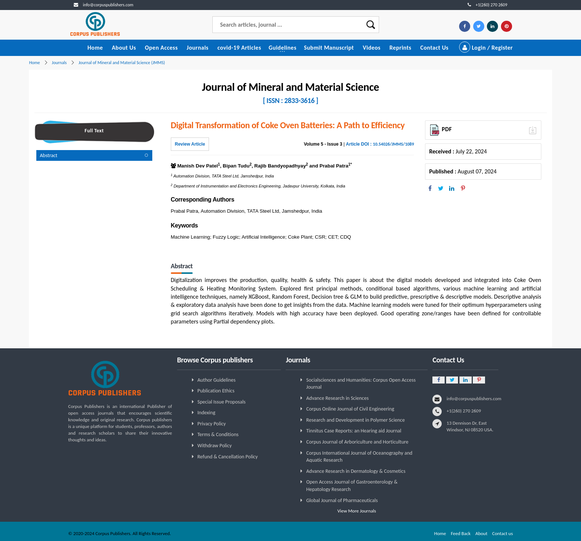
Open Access (161, 47)
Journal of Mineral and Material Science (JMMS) (122, 62)
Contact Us (434, 47)
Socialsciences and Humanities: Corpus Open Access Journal (360, 384)
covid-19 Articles (239, 47)
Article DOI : (380, 144)
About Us (124, 47)
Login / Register (486, 47)
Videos (372, 47)
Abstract (48, 155)
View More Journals (357, 511)
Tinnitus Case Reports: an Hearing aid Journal (353, 431)
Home (95, 47)
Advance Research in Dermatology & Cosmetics (355, 471)
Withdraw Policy (214, 445)
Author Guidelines (216, 380)
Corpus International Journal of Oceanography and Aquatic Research (359, 457)
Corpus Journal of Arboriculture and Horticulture (357, 442)
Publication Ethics (216, 391)
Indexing (206, 412)
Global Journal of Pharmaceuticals (342, 500)
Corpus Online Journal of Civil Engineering (350, 409)
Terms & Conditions (218, 434)
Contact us (502, 533)
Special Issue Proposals (221, 402)
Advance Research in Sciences (337, 398)
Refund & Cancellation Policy (227, 457)
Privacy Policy (211, 424)
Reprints (400, 47)
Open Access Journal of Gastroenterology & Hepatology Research (351, 485)
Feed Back (461, 533)
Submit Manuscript (329, 47)
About (481, 533)
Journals (198, 47)
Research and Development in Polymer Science (355, 420)
